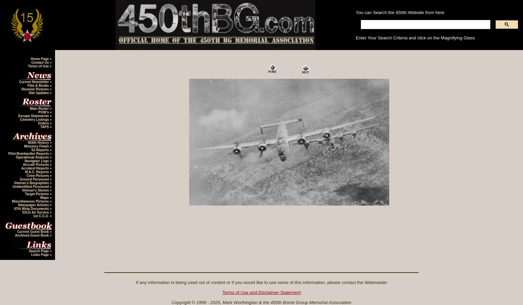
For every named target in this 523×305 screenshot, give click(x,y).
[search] (425, 25)
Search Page (39, 251)
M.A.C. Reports (37, 172)
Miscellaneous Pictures (31, 201)
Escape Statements (34, 116)
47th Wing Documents (32, 209)
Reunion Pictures (35, 89)
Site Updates (39, 93)
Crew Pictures (38, 176)
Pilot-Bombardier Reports (29, 154)
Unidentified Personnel (31, 187)
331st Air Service (36, 212)
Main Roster (40, 108)
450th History (39, 142)
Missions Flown (37, 146)
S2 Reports (40, 150)
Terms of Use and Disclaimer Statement (261, 292)
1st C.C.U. (41, 216)
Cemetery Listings (35, 119)
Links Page (40, 255)
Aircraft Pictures (36, 165)
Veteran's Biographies (32, 183)
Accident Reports (35, 168)
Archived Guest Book (32, 235)
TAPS (45, 127)
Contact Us (40, 62)
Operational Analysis (33, 157)
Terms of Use (39, 66)
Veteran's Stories (36, 190)
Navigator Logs (37, 161)
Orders (44, 123)
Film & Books (39, 85)
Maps (45, 198)
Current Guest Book (33, 232)
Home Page (40, 59)
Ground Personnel (35, 179)
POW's (44, 112)
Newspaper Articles (34, 205)
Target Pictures (37, 194)
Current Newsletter (34, 82)
